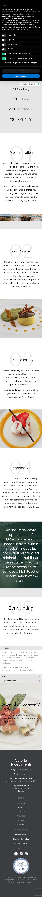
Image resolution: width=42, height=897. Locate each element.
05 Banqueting (21, 119)
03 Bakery (21, 99)
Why (4, 676)
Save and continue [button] (21, 76)
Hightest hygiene (9, 681)
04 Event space (21, 109)
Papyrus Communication (24, 882)
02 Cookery (21, 89)
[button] (21, 648)
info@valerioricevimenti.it (21, 770)
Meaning (5, 648)
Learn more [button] (21, 71)
